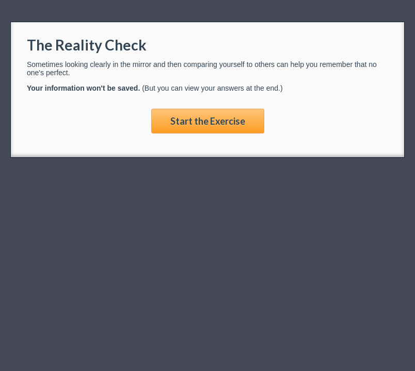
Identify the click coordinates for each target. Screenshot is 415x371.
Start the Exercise (207, 121)
